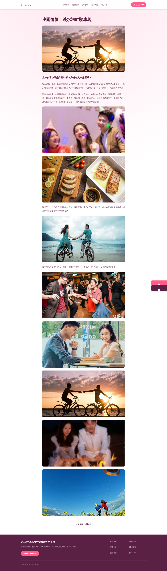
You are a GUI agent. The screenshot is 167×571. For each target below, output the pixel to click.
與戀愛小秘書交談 (30, 553)
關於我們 (94, 5)
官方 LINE (132, 553)
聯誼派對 (66, 5)
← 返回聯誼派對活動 (83, 524)
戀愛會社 (85, 5)
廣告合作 (104, 5)
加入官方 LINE (138, 5)
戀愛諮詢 (75, 5)
